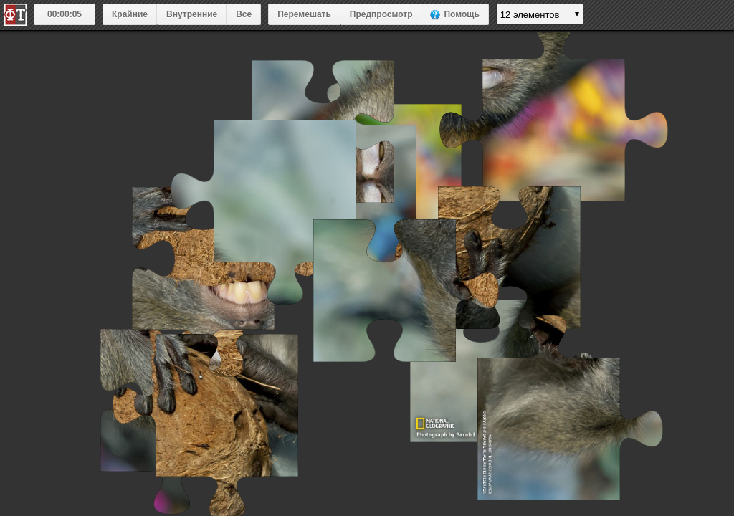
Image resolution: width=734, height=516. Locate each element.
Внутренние (191, 14)
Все (244, 14)
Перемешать (304, 14)
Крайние (130, 14)
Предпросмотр (381, 14)
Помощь (461, 14)
